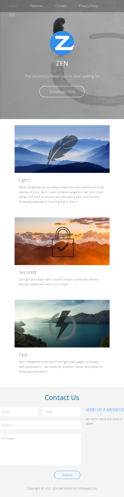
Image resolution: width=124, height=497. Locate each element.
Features (36, 6)
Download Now (62, 91)
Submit (67, 475)
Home (13, 6)
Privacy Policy (88, 6)
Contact (60, 6)
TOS (12, 15)
